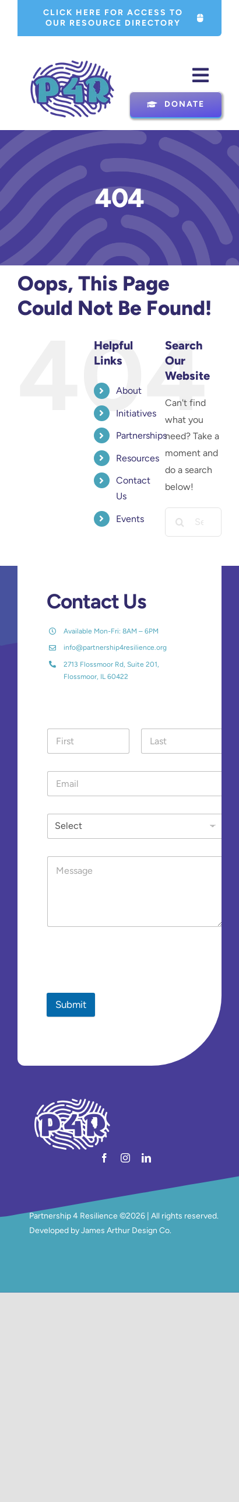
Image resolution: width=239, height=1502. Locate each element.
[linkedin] (146, 1158)
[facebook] (104, 1158)
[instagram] (125, 1158)
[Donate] (176, 104)
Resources (137, 458)
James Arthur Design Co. (126, 1230)
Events (130, 518)
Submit (70, 1004)
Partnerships (141, 435)
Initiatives (136, 413)
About (129, 390)
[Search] (179, 522)
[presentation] (135, 985)
